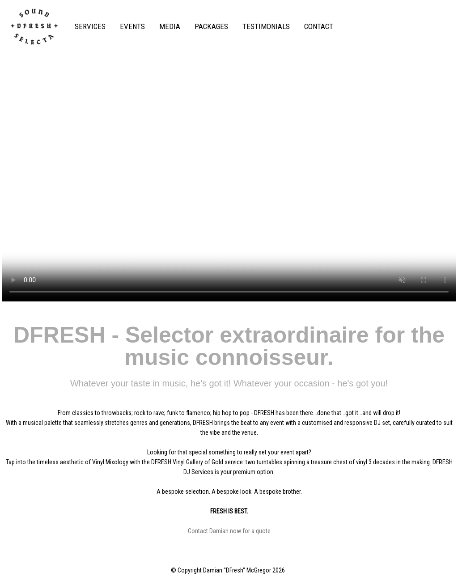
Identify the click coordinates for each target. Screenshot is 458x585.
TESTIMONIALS (266, 26)
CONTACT (318, 26)
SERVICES (90, 26)
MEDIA (169, 26)
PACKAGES (211, 26)
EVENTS (132, 26)
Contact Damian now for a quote (229, 530)
